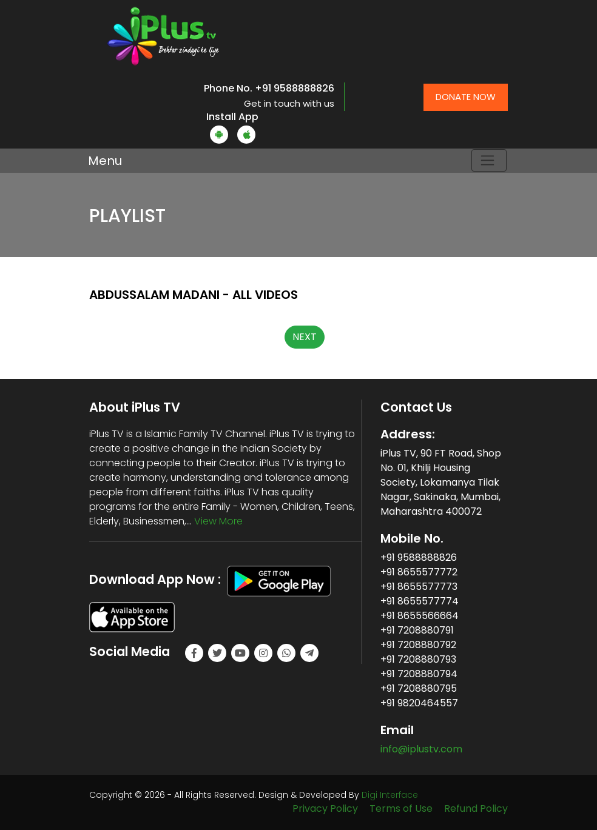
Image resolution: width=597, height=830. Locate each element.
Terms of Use (401, 808)
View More (218, 521)
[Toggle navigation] (489, 160)
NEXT (304, 337)
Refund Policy (476, 808)
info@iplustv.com (421, 749)
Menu (105, 160)
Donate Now (466, 96)
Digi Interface (390, 795)
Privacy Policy (325, 808)
